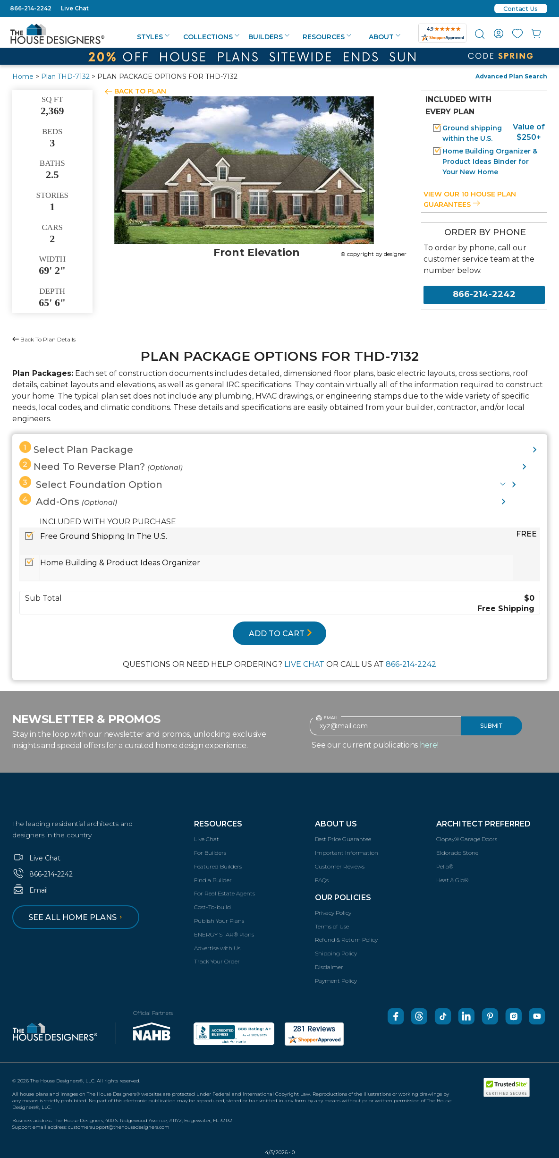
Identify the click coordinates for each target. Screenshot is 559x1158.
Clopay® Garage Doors (466, 839)
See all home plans (76, 917)
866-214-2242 (30, 8)
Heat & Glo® (452, 880)
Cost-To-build (212, 907)
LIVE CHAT (304, 664)
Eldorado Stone (457, 852)
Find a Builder (213, 880)
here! (429, 745)
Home (23, 76)
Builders (268, 37)
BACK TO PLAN (140, 91)
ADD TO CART (280, 633)
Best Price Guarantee (343, 839)
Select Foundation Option (90, 483)
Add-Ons (68, 500)
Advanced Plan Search (511, 76)
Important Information (346, 852)
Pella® (444, 866)
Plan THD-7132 (65, 76)
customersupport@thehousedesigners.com (118, 1127)
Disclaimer (329, 967)
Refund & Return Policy (346, 939)
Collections (211, 37)
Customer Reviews (339, 866)
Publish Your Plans (219, 920)
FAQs (322, 880)
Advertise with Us (217, 948)
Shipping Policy (336, 953)
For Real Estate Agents (224, 893)
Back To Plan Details (44, 339)
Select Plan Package (76, 448)
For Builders (210, 852)
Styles (153, 37)
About (384, 37)
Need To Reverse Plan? (101, 465)
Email (30, 890)
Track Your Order (217, 961)
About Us (336, 823)
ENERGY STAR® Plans (224, 934)
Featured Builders (218, 866)
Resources (327, 37)
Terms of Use (332, 926)
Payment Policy (336, 980)
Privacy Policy (333, 912)
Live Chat (75, 8)
